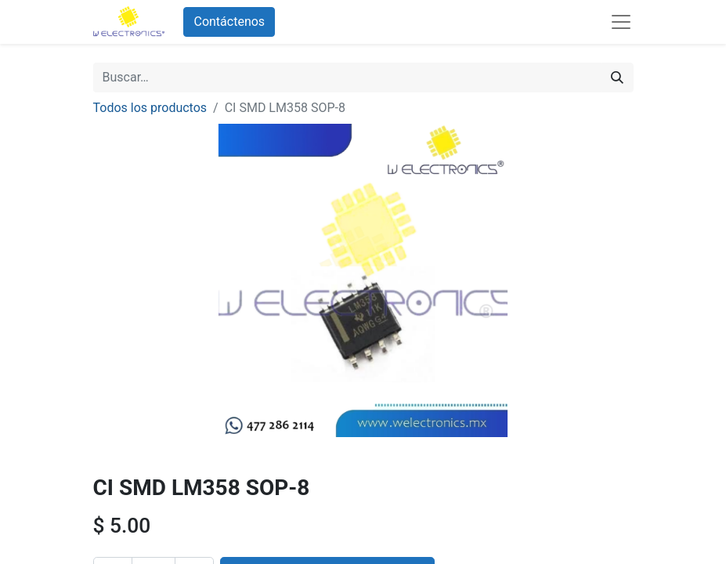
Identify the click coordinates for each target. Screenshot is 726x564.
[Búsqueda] (617, 77)
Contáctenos (229, 21)
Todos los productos (150, 107)
